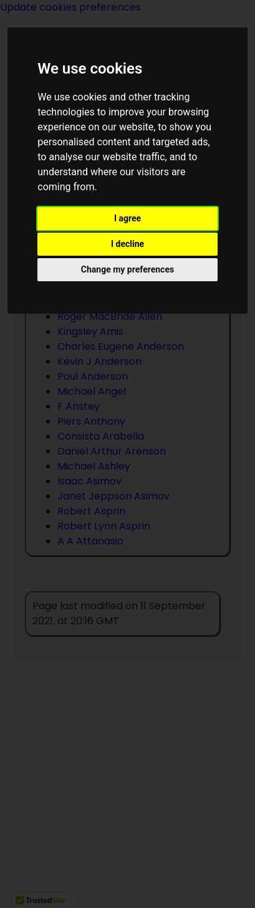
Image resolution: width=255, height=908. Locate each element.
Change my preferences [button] (127, 269)
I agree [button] (127, 218)
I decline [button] (127, 244)
